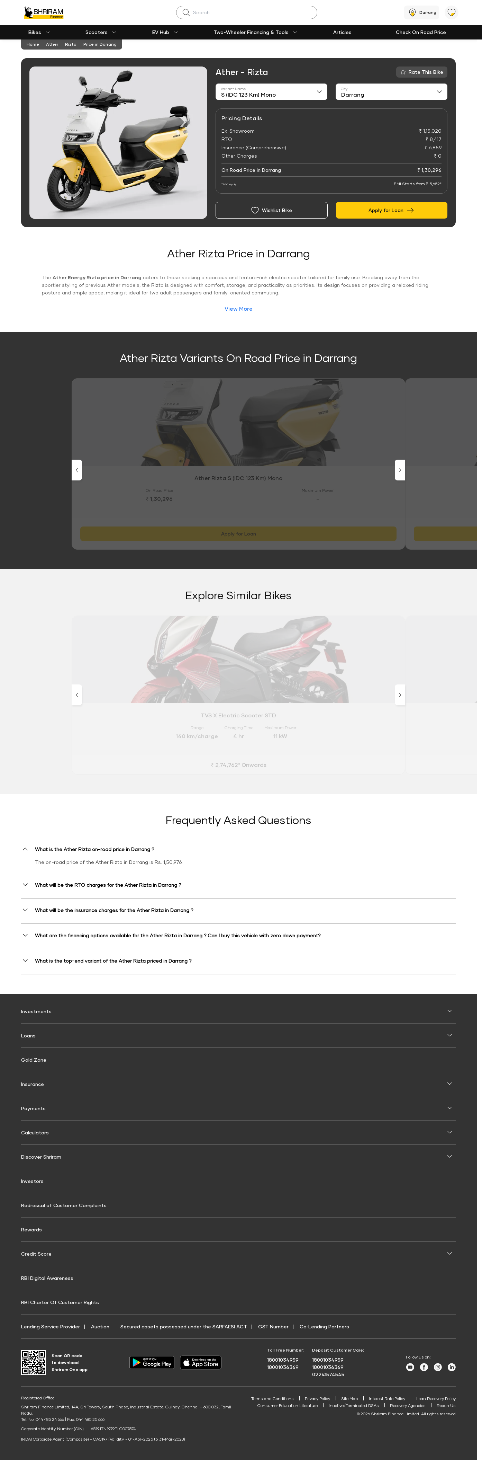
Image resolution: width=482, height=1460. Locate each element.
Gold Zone (33, 1060)
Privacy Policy (313, 1398)
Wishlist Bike (271, 210)
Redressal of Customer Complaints (64, 1205)
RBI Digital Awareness (47, 1278)
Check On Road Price (421, 32)
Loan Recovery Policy (435, 1398)
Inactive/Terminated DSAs (353, 1405)
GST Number (273, 1326)
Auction (100, 1326)
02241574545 (328, 1374)
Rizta (70, 44)
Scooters (96, 32)
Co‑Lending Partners (324, 1326)
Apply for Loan (392, 210)
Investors (32, 1181)
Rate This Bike (426, 72)
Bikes (34, 32)
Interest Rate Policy (385, 1398)
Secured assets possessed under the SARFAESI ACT (183, 1326)
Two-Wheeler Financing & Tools (251, 32)
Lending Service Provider (50, 1326)
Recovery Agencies (408, 1405)
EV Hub (160, 32)
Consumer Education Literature (285, 1405)
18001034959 (283, 1360)
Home (33, 44)
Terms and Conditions (267, 1398)
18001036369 (283, 1367)
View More (239, 308)
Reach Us (446, 1405)
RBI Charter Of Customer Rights (60, 1302)
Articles (342, 32)
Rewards (31, 1229)
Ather (52, 44)
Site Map (346, 1398)
